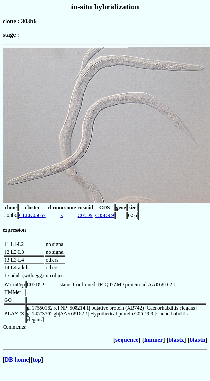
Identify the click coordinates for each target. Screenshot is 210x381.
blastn (197, 339)
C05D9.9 (104, 215)
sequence (127, 339)
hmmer (153, 339)
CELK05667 (32, 215)
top (37, 359)
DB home (17, 359)
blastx (176, 339)
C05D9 (85, 215)
